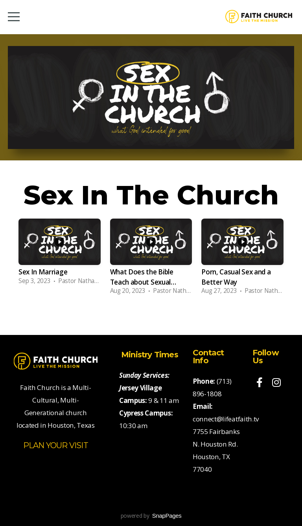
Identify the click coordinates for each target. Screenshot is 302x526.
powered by (151, 515)
